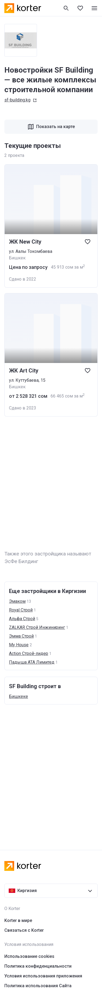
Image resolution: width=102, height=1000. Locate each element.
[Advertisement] (51, 484)
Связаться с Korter (24, 930)
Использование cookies (29, 956)
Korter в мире (18, 920)
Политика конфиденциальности (38, 966)
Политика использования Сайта (38, 985)
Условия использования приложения (43, 976)
